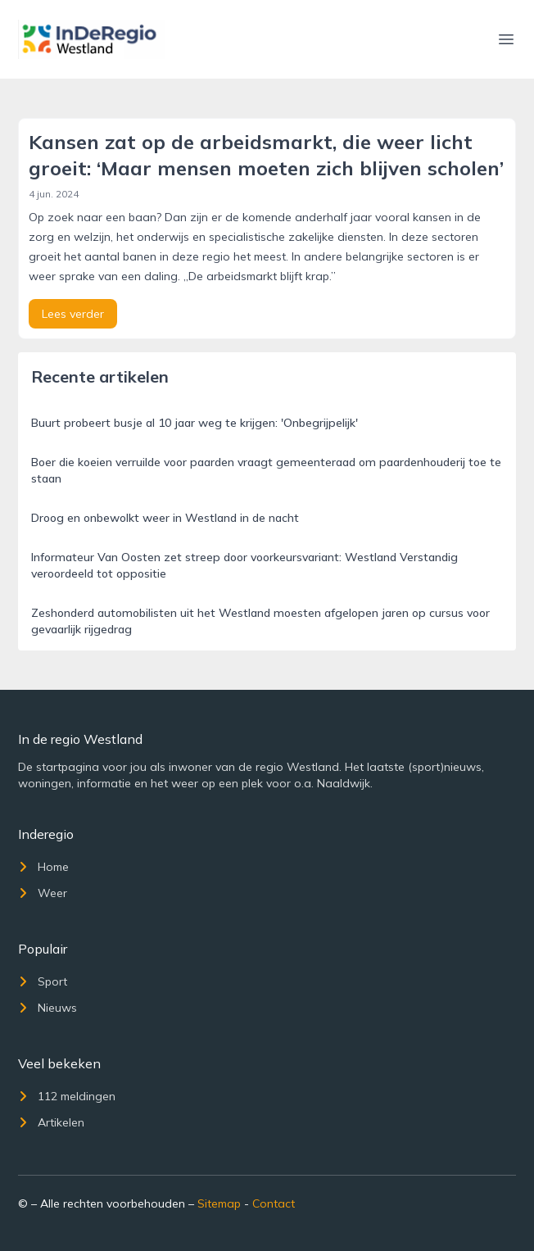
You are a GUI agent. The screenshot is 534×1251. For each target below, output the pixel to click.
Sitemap (219, 1203)
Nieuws (47, 1007)
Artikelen (51, 1122)
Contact (273, 1203)
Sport (42, 981)
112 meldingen (66, 1096)
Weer (42, 893)
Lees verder (73, 313)
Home (43, 866)
